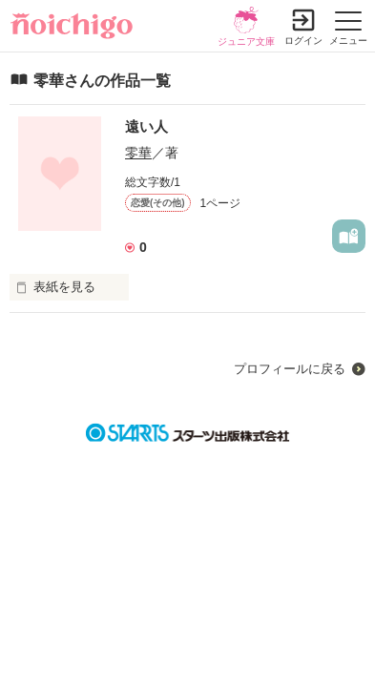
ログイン (303, 40)
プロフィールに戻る (289, 369)
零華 (138, 152)
